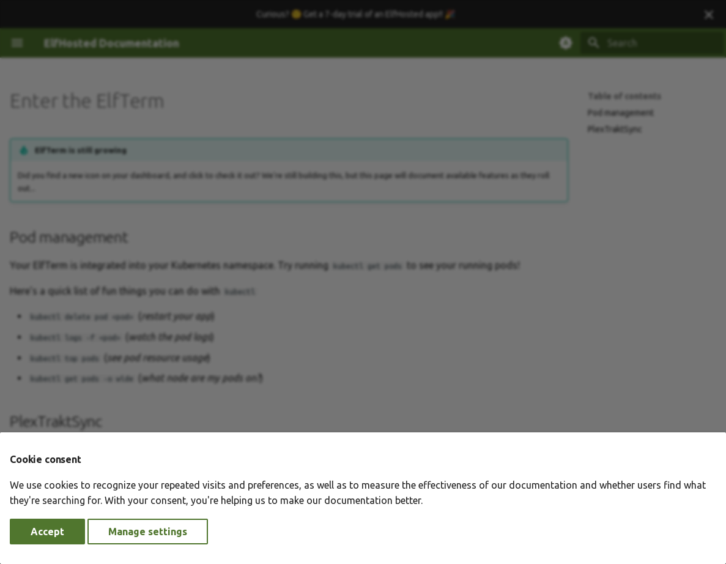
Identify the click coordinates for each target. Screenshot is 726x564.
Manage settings (147, 531)
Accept (47, 531)
